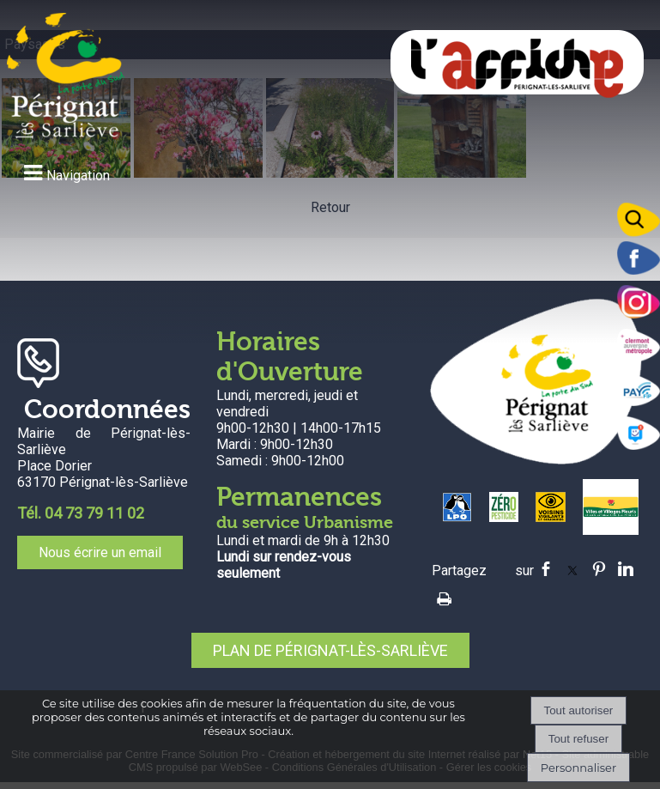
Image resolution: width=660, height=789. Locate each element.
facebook (546, 568)
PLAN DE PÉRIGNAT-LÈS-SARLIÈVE (330, 650)
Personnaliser (578, 767)
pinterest (599, 568)
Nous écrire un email (100, 552)
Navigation (78, 175)
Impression (444, 596)
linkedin (626, 568)
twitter (572, 568)
